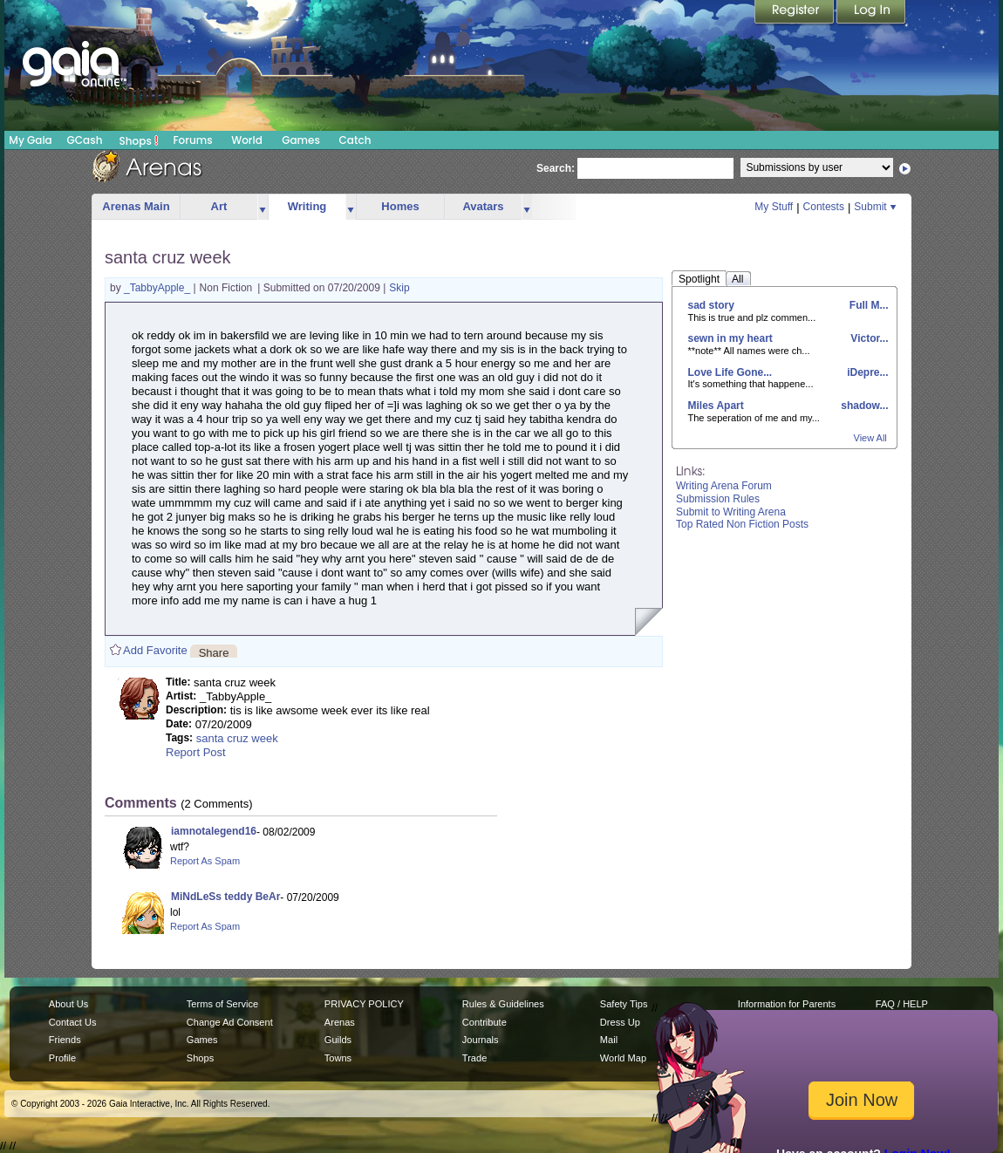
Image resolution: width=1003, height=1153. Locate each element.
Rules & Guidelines (503, 1004)
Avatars (482, 206)
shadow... (863, 405)
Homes (400, 206)
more (262, 207)
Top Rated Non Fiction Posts (742, 524)
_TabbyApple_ (158, 288)
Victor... (868, 338)
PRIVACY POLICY (364, 1004)
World (247, 140)
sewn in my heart (730, 338)
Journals (480, 1039)
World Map (623, 1058)
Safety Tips (624, 1004)
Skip (399, 288)
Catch (355, 140)
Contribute (484, 1022)
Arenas (339, 1022)
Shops (139, 140)
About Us (68, 1004)
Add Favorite (155, 650)
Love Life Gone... (730, 372)
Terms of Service (222, 1004)
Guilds (337, 1039)
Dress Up (620, 1022)
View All (870, 438)
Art (219, 206)
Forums (192, 140)
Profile (62, 1058)
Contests (823, 207)
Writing (307, 206)
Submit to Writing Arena (731, 512)
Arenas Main (135, 206)
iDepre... (866, 372)
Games (301, 140)
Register (795, 13)
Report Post (196, 752)
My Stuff (773, 207)
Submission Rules (718, 499)
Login (871, 13)
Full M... (868, 305)
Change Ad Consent (230, 1022)
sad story (711, 305)
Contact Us (73, 1022)
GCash (85, 140)
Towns (337, 1058)
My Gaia (30, 140)
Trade (474, 1058)
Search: (555, 168)
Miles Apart (716, 405)
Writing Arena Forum (724, 486)
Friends (65, 1039)
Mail (608, 1039)
